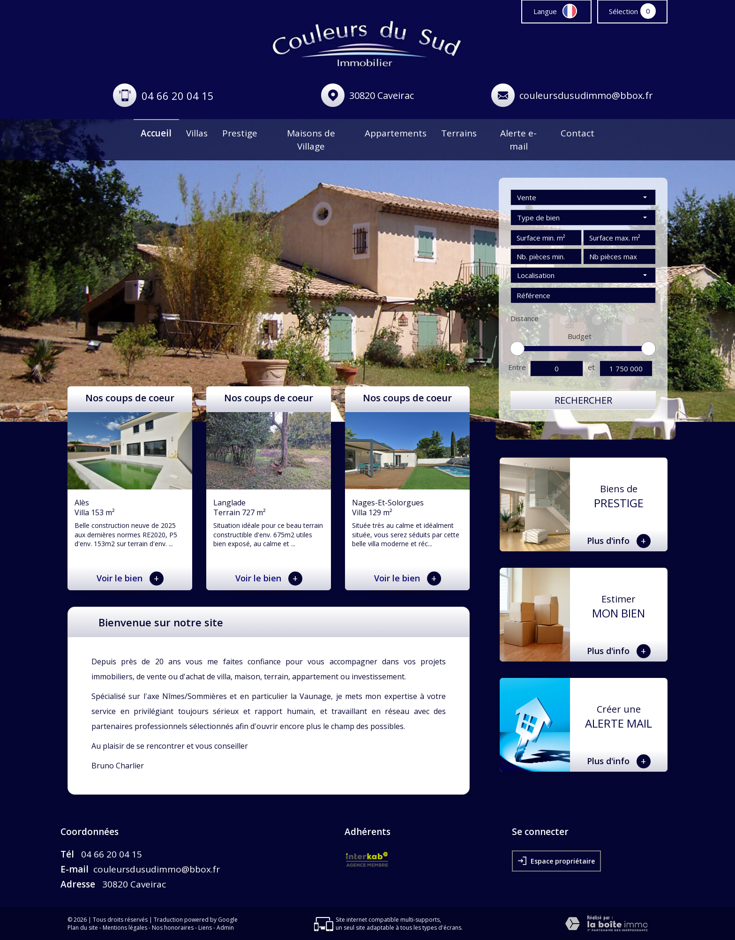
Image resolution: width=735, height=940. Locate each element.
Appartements (396, 133)
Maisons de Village (311, 140)
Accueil (156, 133)
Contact (577, 133)
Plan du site (83, 928)
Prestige (239, 133)
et (591, 367)
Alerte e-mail (518, 140)
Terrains (459, 133)
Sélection (623, 11)
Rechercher (583, 400)
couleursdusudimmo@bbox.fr (586, 95)
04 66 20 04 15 (178, 96)
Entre (517, 367)
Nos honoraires (173, 928)
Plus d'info (619, 541)
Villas (197, 133)
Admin (225, 928)
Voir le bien (130, 579)
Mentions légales (125, 928)
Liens (205, 928)
